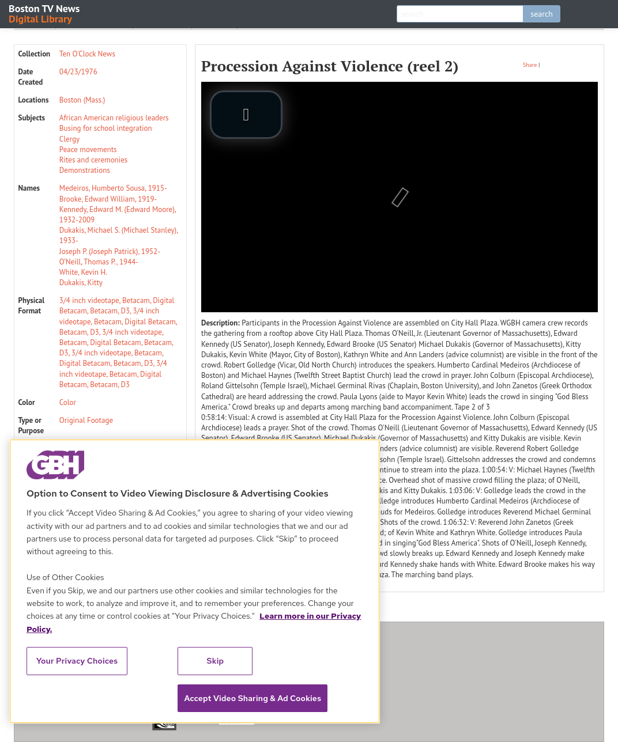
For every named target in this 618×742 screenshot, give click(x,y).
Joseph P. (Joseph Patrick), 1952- (109, 251)
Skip (215, 661)
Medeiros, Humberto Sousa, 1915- (113, 188)
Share (530, 65)
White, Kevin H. (83, 272)
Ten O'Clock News (87, 54)
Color (67, 402)
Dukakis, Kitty (81, 282)
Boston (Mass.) (82, 100)
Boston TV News (45, 13)
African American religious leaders (114, 118)
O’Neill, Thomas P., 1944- (98, 262)
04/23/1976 (78, 72)
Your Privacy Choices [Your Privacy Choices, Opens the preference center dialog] (77, 661)
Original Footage (86, 420)
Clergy (69, 139)
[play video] (246, 114)
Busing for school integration (105, 128)
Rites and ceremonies (93, 160)
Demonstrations (84, 170)
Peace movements (88, 149)
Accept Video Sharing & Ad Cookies (252, 698)
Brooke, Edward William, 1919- (108, 199)
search (541, 14)
